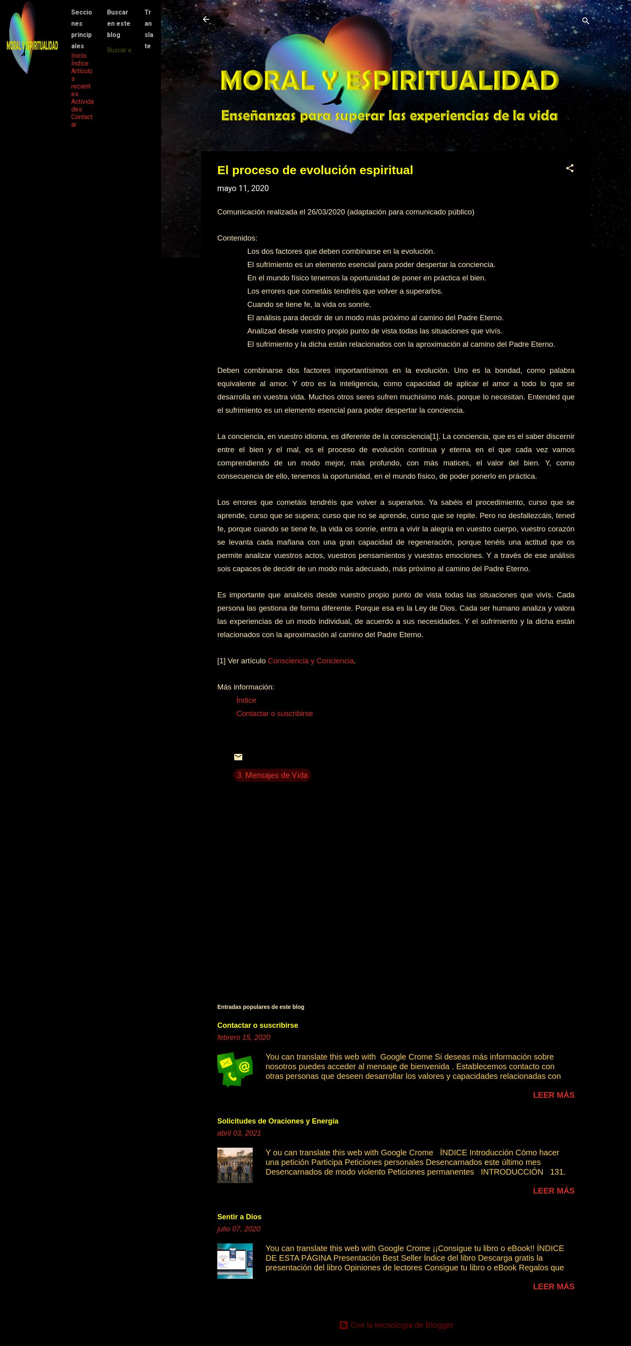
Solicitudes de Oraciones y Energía (277, 1121)
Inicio (79, 56)
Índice (80, 63)
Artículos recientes (82, 82)
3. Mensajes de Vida (272, 775)
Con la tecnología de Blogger (396, 1325)
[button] (570, 169)
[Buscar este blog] (119, 50)
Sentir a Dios (239, 1217)
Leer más (554, 1095)
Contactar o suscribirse (257, 1025)
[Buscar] (586, 22)
